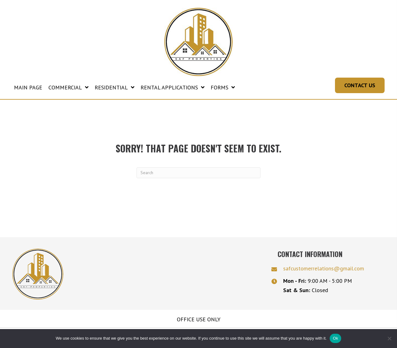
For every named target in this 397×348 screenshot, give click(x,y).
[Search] (198, 175)
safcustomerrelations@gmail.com (323, 271)
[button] (360, 88)
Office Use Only (199, 322)
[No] (389, 338)
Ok (335, 338)
